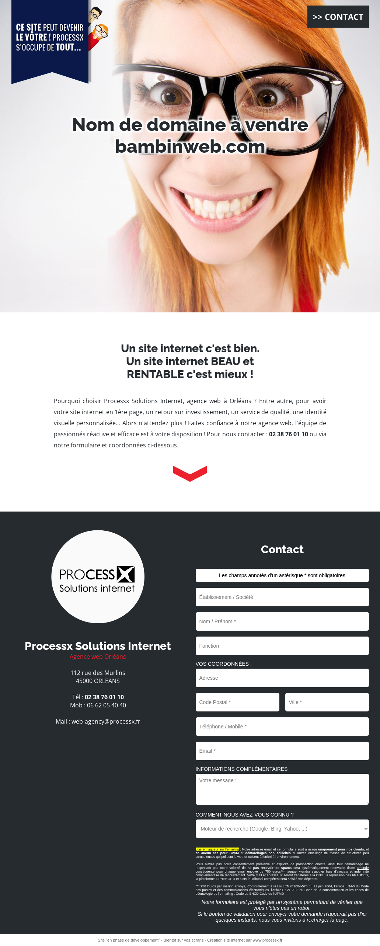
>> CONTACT (338, 16)
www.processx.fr (267, 940)
